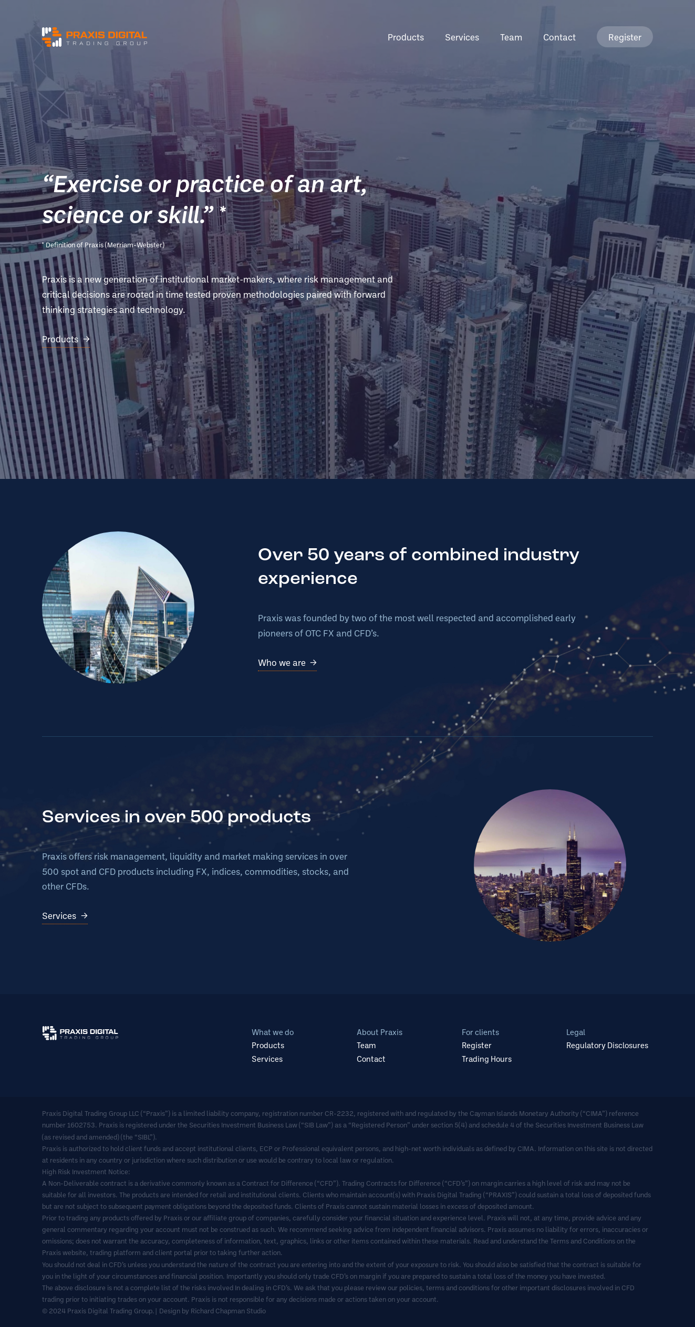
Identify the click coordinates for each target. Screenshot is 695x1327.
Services (462, 37)
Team (511, 37)
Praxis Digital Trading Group (94, 37)
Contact (559, 37)
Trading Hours (487, 1058)
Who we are (282, 662)
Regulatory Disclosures (607, 1045)
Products (406, 37)
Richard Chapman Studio (228, 1310)
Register (624, 37)
